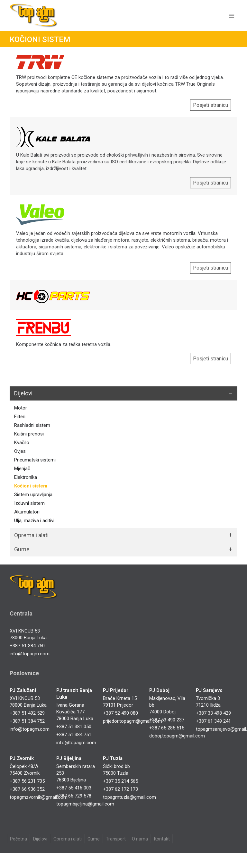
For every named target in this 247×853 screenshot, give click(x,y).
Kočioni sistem (30, 486)
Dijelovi (40, 838)
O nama (140, 838)
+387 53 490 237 (166, 720)
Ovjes (20, 451)
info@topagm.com (30, 654)
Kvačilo (21, 442)
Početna (18, 838)
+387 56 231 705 (27, 781)
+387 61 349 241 (213, 721)
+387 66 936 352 (27, 789)
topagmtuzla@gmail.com (129, 797)
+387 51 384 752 (27, 721)
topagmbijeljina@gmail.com (85, 804)
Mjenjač (22, 468)
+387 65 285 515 (166, 728)
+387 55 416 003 (73, 788)
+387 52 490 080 (120, 713)
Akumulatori (27, 512)
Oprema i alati (67, 838)
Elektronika (25, 477)
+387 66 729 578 (73, 796)
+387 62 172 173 (120, 789)
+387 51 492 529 (27, 713)
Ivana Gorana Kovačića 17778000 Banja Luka (74, 711)
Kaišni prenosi (29, 434)
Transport (116, 838)
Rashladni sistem (32, 425)
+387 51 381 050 (73, 726)
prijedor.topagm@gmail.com (132, 721)
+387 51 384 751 (73, 734)
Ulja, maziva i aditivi (34, 520)
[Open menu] (231, 16)
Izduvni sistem (29, 503)
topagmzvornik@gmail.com (39, 797)
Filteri (19, 416)
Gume (93, 838)
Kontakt (162, 838)
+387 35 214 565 (120, 781)
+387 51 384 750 (27, 646)
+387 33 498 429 (213, 713)
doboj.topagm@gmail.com (177, 736)
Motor (20, 408)
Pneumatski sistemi (35, 460)
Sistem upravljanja (33, 494)
